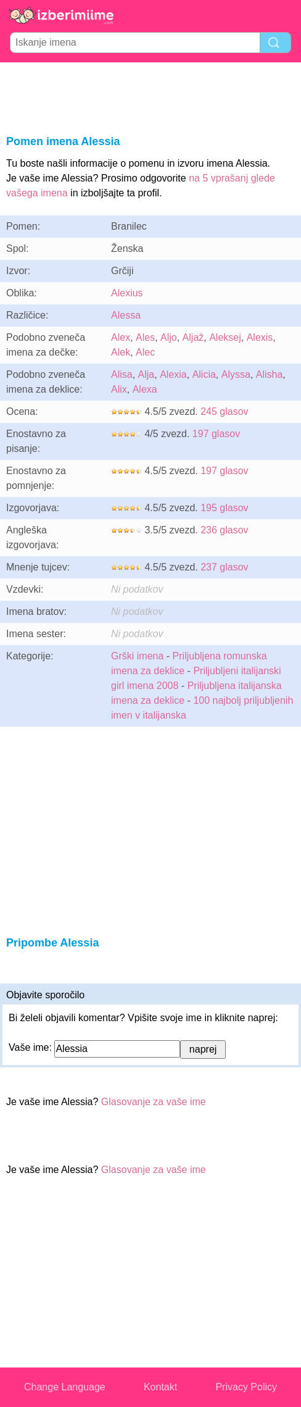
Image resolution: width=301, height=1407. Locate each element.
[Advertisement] (150, 96)
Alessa (126, 315)
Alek (120, 352)
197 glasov (216, 433)
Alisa (122, 374)
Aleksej (225, 337)
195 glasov (224, 508)
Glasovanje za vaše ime (153, 1101)
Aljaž (193, 337)
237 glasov (224, 567)
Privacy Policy (246, 1387)
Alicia (204, 374)
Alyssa (235, 374)
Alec (145, 352)
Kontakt (160, 1387)
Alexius (127, 293)
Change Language (64, 1387)
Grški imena (137, 656)
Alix (119, 389)
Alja (146, 374)
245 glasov (224, 411)
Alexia (173, 374)
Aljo (168, 337)
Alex (120, 337)
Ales (145, 337)
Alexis (260, 337)
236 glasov (224, 530)
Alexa (145, 389)
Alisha (269, 374)
